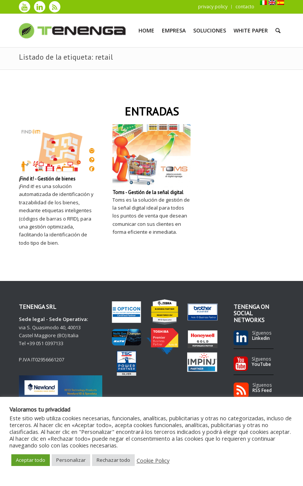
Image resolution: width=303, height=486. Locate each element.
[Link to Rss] (54, 6)
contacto (244, 6)
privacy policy (213, 6)
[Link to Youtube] (24, 6)
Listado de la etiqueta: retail (66, 57)
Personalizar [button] (71, 460)
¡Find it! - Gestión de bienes (47, 179)
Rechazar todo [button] (113, 460)
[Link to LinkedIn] (39, 6)
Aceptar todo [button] (30, 460)
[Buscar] (278, 30)
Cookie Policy (153, 460)
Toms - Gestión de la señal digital (147, 192)
